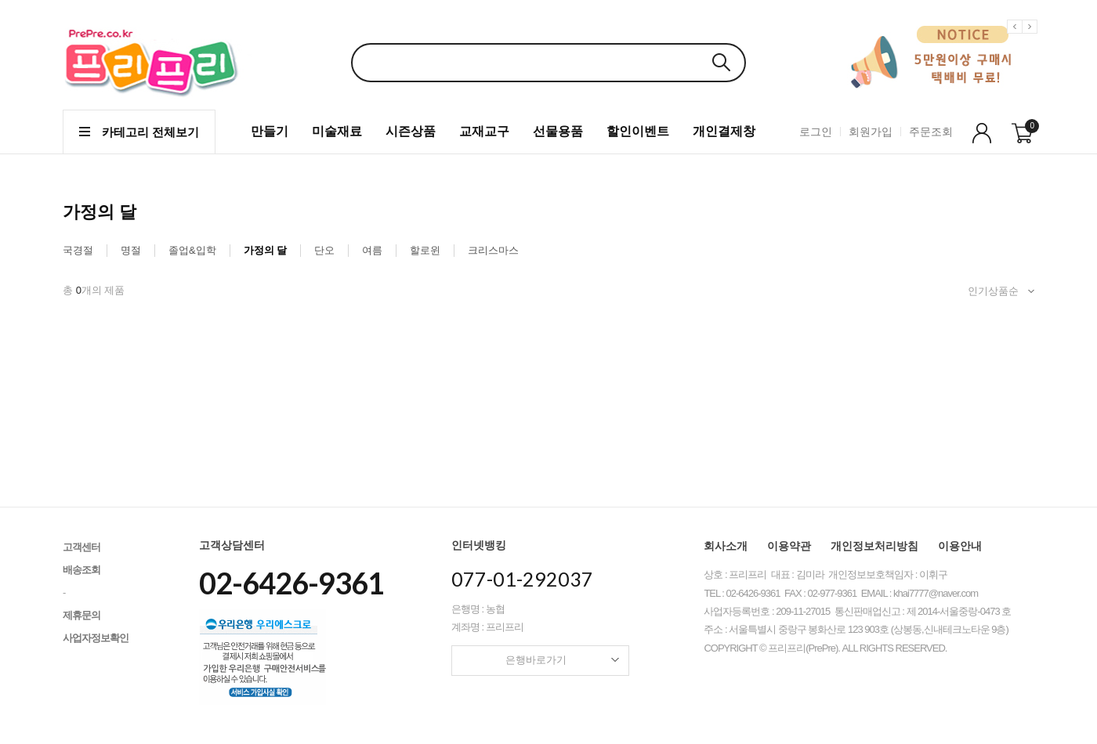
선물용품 (558, 131)
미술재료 (337, 131)
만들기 (269, 131)
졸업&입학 (192, 250)
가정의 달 (266, 250)
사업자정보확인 (96, 638)
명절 (131, 250)
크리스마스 (493, 250)
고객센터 (81, 547)
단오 (324, 250)
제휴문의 (81, 615)
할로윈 (425, 250)
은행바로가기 (562, 660)
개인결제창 (724, 131)
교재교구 (484, 131)
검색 (720, 62)
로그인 (815, 131)
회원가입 (870, 131)
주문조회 (931, 131)
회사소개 (726, 546)
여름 (372, 250)
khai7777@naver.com (935, 593)
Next (1032, 39)
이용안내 (960, 546)
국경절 (78, 250)
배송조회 (81, 570)
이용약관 (789, 546)
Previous (1017, 39)
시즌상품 (411, 131)
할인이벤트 (637, 131)
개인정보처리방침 (874, 546)
